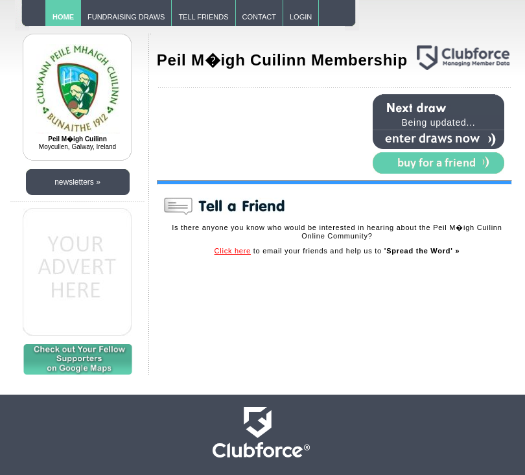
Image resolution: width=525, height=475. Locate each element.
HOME (63, 17)
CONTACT (259, 17)
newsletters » (77, 182)
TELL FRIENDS (203, 17)
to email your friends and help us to (337, 251)
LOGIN (301, 17)
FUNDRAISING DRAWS (126, 17)
